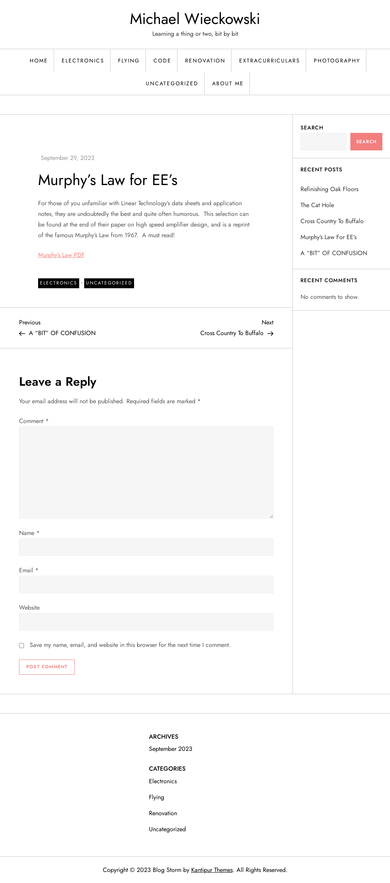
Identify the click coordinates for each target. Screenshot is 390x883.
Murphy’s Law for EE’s (328, 237)
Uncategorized (172, 83)
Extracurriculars (269, 60)
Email (28, 570)
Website (29, 607)
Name (29, 533)
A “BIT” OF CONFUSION (333, 253)
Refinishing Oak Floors (329, 189)
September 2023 (170, 748)
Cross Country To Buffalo (332, 221)
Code (162, 60)
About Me (228, 83)
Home (39, 60)
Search (311, 127)
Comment (34, 421)
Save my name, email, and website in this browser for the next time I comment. (130, 644)
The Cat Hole (317, 205)
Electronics (83, 60)
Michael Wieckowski (195, 19)
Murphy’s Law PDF (61, 255)
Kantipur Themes (212, 869)
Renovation (205, 60)
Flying (129, 60)
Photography (337, 60)
